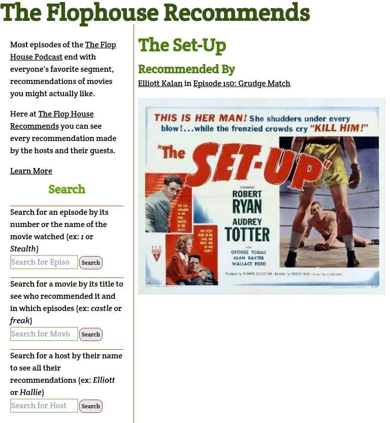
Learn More (31, 170)
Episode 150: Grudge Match (241, 83)
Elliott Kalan (160, 83)
